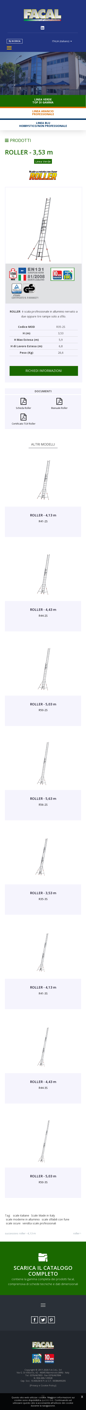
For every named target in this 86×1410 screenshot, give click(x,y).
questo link (47, 1400)
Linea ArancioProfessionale (43, 112)
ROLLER (76, 1233)
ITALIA (62, 41)
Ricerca (16, 41)
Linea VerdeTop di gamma (42, 101)
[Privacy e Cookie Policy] (43, 1385)
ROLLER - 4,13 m (27, 1233)
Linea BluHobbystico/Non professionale (43, 124)
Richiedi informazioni (43, 371)
